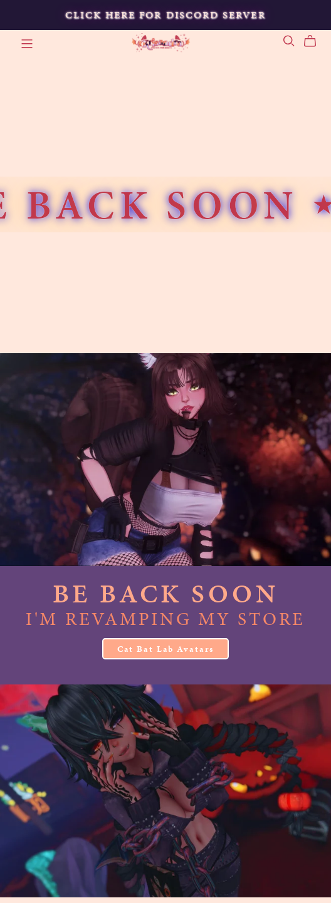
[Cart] (315, 41)
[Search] (289, 41)
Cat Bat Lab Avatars (165, 648)
